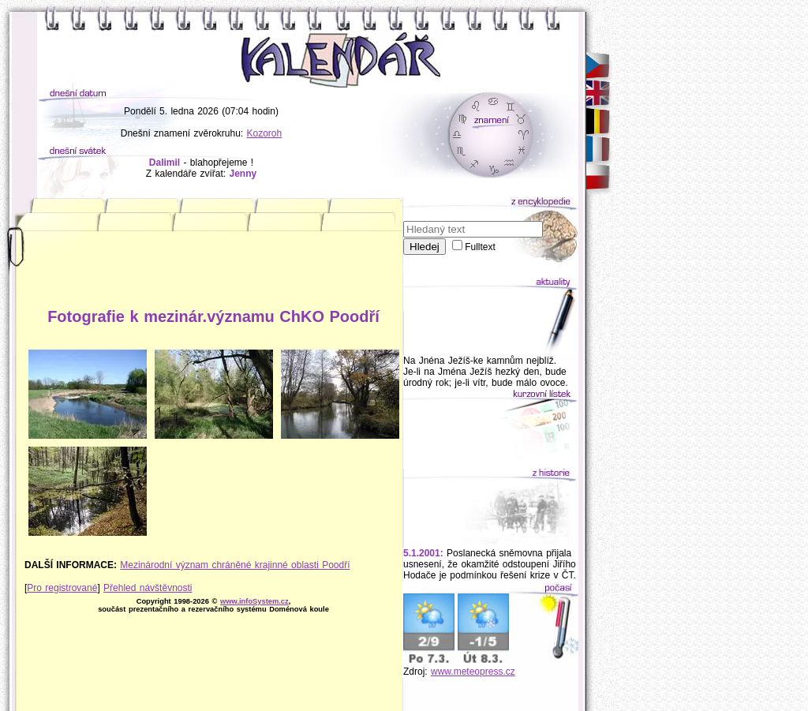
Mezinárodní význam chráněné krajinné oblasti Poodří (235, 565)
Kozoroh (264, 133)
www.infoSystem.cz (254, 601)
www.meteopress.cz (473, 671)
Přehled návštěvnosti (147, 587)
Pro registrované (62, 587)
